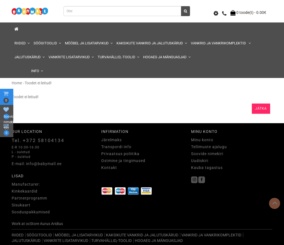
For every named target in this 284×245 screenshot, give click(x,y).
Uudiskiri (199, 160)
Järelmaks (111, 140)
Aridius (57, 223)
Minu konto (202, 140)
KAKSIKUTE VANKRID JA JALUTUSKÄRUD (151, 43)
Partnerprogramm (29, 198)
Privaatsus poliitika (120, 153)
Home (17, 83)
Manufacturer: (26, 184)
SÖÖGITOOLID (47, 43)
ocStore (32, 223)
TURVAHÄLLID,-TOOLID (118, 57)
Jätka (261, 108)
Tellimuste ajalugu (209, 147)
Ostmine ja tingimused (123, 160)
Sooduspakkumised (31, 212)
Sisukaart (21, 205)
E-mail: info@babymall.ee (37, 163)
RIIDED (22, 43)
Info (37, 71)
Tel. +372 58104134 (38, 140)
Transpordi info (116, 147)
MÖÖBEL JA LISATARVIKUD (89, 43)
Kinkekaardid (24, 191)
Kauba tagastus (207, 167)
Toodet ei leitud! (38, 83)
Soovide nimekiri (207, 153)
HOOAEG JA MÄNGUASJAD (167, 57)
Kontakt (109, 167)
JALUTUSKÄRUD (29, 57)
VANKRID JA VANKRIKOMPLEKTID (221, 43)
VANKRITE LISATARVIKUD (71, 57)
